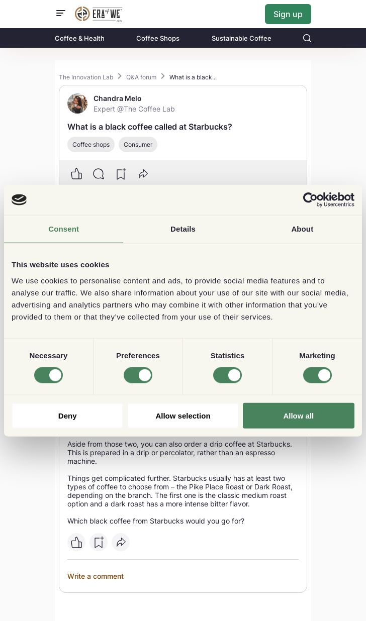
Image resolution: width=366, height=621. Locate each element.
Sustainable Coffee (241, 38)
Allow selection (182, 415)
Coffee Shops (157, 38)
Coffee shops (91, 144)
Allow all (298, 415)
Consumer (138, 144)
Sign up (288, 14)
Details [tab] (183, 229)
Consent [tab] (63, 229)
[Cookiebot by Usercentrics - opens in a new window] (310, 200)
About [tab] (302, 229)
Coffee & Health (80, 38)
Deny (67, 415)
